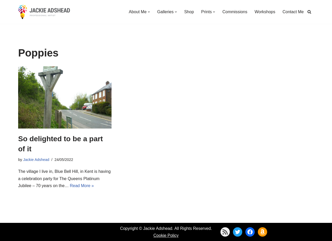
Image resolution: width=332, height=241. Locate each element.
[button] (149, 12)
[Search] (309, 12)
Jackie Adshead (36, 160)
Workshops (264, 12)
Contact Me (293, 12)
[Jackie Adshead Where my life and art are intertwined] (44, 12)
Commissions (234, 12)
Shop (189, 12)
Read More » (82, 185)
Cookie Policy (166, 235)
